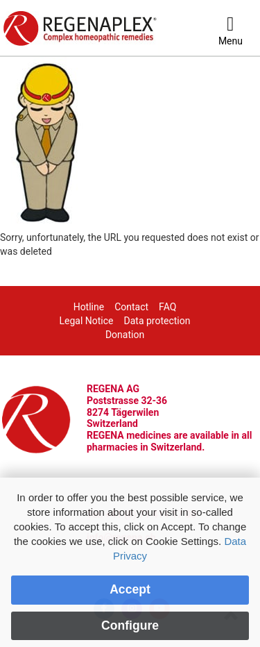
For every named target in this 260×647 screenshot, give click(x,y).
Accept (130, 589)
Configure (130, 625)
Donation (124, 334)
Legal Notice (87, 320)
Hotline (89, 306)
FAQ (167, 306)
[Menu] (230, 31)
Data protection (157, 320)
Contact (131, 306)
